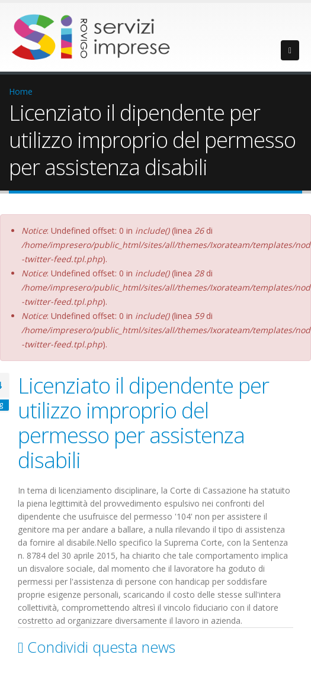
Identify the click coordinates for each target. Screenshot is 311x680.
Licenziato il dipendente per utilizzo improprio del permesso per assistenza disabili (143, 422)
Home (21, 91)
